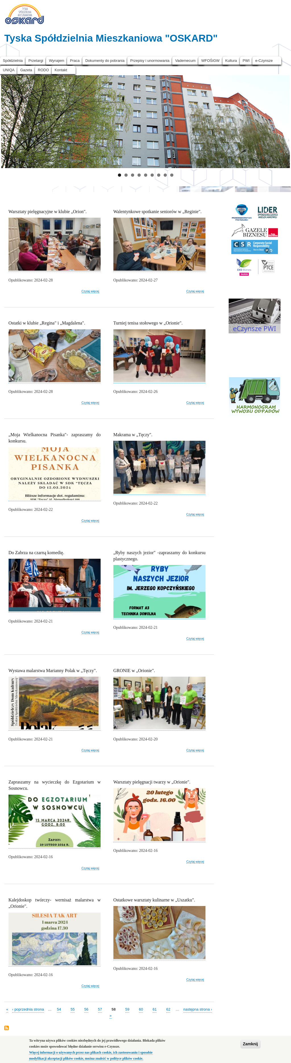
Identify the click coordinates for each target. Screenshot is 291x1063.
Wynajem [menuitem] (56, 60)
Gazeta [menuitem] (26, 70)
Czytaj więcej (90, 291)
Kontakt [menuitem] (61, 70)
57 (100, 1009)
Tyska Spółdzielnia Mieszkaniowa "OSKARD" (111, 38)
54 (59, 1009)
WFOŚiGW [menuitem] (210, 60)
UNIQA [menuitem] (8, 70)
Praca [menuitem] (75, 60)
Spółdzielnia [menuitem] (13, 60)
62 (168, 1009)
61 (155, 1009)
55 (72, 1009)
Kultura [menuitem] (231, 60)
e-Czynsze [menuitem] (264, 60)
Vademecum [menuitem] (185, 60)
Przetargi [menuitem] (35, 60)
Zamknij (250, 1044)
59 (127, 1009)
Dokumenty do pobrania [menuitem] (104, 60)
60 (141, 1009)
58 (114, 1009)
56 (86, 1009)
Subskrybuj (6, 1028)
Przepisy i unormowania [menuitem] (149, 60)
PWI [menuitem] (246, 60)
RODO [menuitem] (43, 70)
